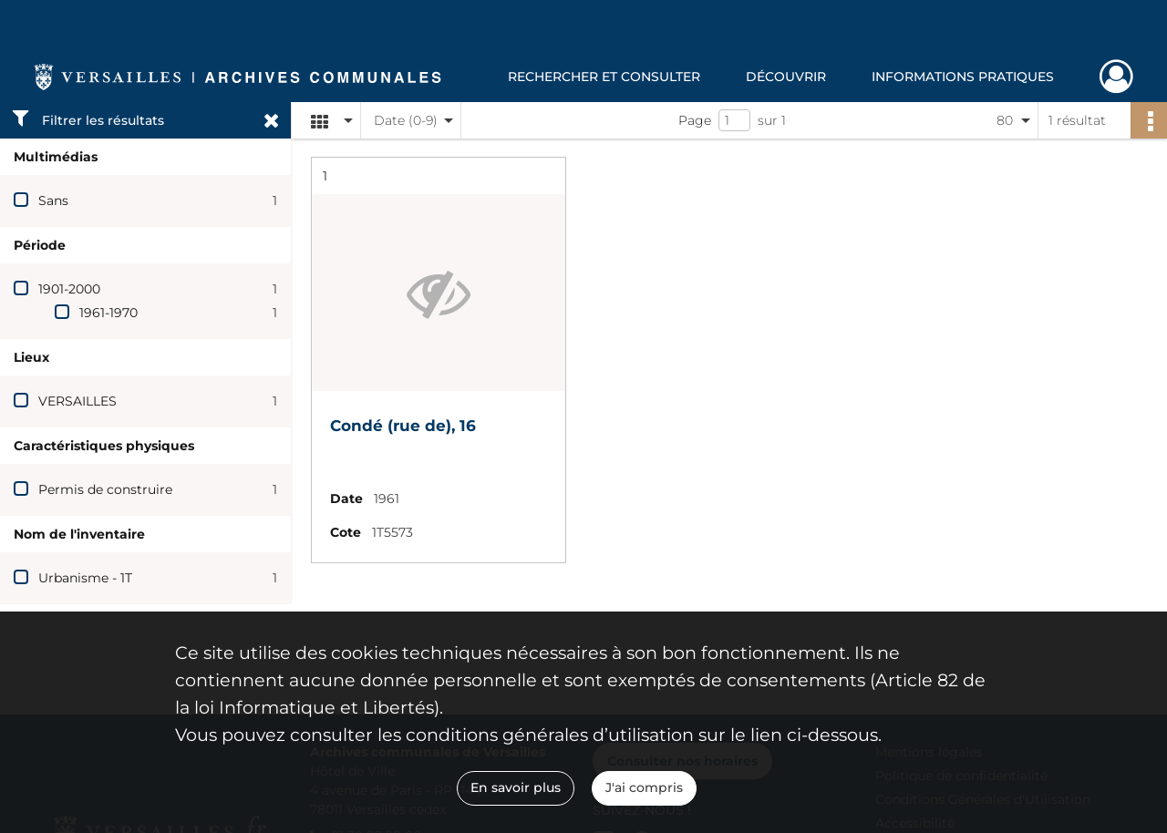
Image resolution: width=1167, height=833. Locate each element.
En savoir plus (515, 787)
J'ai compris (644, 787)
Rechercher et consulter (604, 76)
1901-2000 (69, 289)
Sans (53, 200)
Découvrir (786, 76)
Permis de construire (105, 489)
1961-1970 (108, 312)
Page (694, 120)
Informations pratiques (963, 76)
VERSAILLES (77, 401)
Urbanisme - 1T (85, 578)
